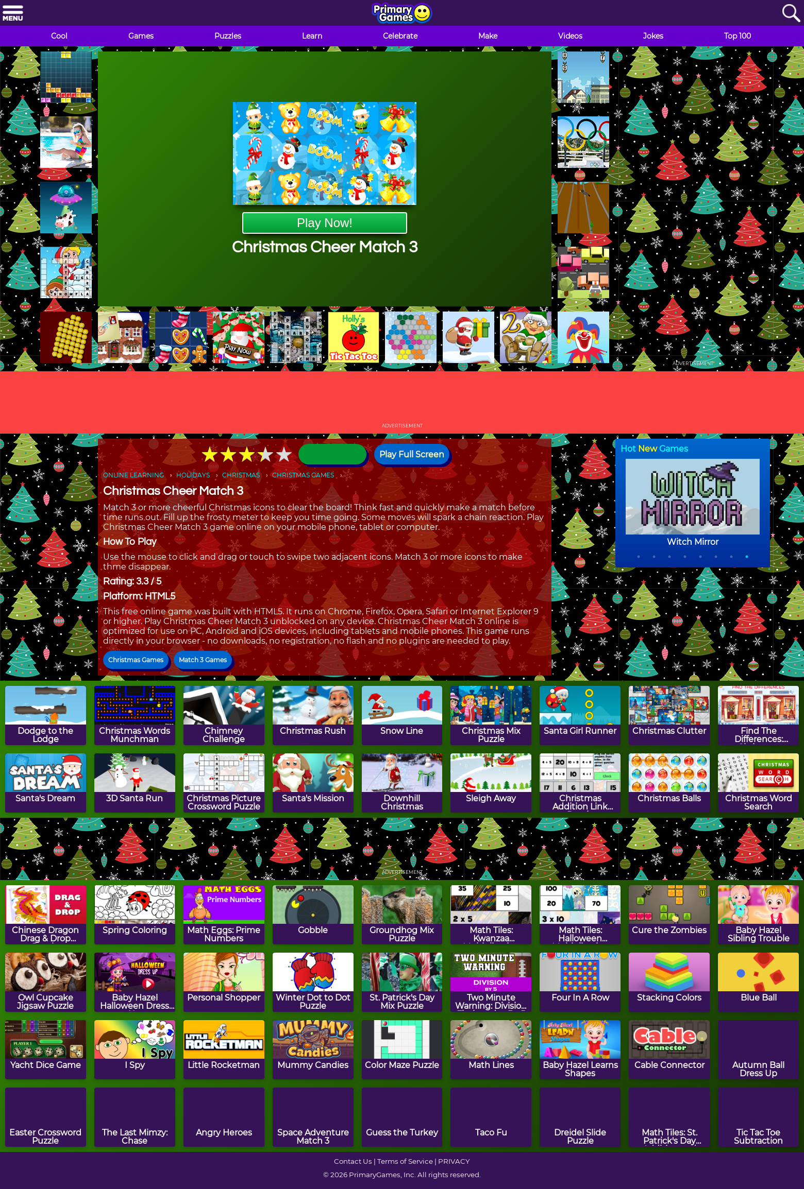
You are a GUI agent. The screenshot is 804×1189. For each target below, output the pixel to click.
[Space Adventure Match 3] (313, 1117)
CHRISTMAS (241, 475)
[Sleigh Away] (490, 783)
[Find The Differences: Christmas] (758, 715)
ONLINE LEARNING (133, 475)
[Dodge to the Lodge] (45, 715)
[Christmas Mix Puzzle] (490, 715)
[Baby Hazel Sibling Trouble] (758, 914)
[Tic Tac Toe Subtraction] (758, 1117)
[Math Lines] (490, 1049)
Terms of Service (405, 1161)
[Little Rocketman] (223, 1049)
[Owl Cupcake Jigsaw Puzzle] (45, 982)
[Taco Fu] (490, 1117)
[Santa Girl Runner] (580, 715)
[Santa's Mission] (313, 783)
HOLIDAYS (193, 475)
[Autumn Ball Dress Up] (758, 1049)
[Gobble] (313, 914)
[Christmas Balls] (669, 783)
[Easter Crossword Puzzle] (45, 1117)
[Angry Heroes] (223, 1117)
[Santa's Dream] (45, 783)
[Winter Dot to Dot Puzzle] (313, 982)
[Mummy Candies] (313, 1049)
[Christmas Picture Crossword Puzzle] (223, 783)
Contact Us (353, 1161)
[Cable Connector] (669, 1049)
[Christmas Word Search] (758, 783)
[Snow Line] (402, 715)
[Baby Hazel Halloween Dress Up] (134, 982)
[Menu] (13, 13)
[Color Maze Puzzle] (402, 1049)
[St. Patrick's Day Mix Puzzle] (402, 982)
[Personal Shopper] (223, 982)
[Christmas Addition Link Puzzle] (580, 783)
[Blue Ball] (758, 982)
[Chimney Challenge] (223, 715)
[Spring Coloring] (134, 914)
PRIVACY (454, 1161)
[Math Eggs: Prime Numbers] (223, 914)
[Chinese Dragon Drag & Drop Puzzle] (45, 914)
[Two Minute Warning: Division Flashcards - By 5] (490, 982)
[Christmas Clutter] (669, 715)
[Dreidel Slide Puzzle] (580, 1117)
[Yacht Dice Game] (45, 1049)
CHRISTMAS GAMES (303, 475)
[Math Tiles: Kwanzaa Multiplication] (490, 914)
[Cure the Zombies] (669, 914)
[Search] (791, 13)
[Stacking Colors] (669, 982)
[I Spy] (134, 1049)
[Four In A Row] (580, 982)
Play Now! (325, 223)
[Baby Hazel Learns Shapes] (580, 1049)
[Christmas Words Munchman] (134, 715)
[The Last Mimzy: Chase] (134, 1117)
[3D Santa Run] (134, 783)
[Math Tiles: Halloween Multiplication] (580, 914)
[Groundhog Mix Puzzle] (402, 914)
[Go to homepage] (402, 14)
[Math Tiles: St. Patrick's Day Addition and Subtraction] (669, 1117)
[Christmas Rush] (313, 715)
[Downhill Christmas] (402, 783)
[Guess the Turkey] (402, 1117)
